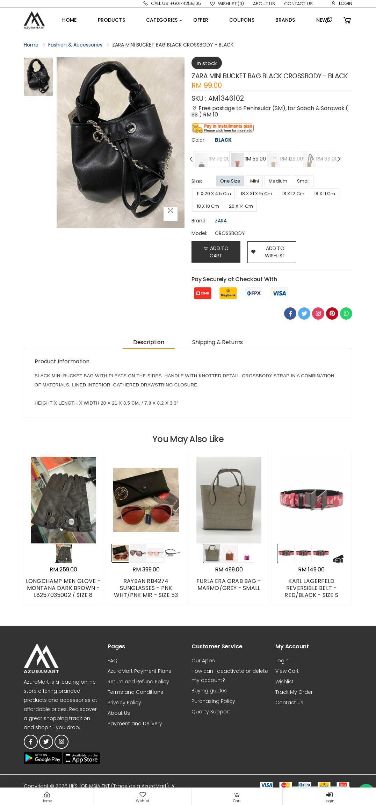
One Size (230, 181)
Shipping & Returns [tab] (217, 342)
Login (341, 3)
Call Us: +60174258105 (172, 3)
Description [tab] (148, 342)
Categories (162, 19)
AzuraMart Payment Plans (139, 671)
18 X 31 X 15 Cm (256, 193)
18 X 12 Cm (293, 193)
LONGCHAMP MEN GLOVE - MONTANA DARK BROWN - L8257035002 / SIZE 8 (63, 588)
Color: (198, 139)
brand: (199, 220)
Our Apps (203, 660)
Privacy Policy (124, 702)
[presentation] (191, 159)
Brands (285, 19)
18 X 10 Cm (208, 206)
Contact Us (298, 3)
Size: (196, 181)
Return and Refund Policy (138, 681)
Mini (254, 181)
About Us (264, 3)
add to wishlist (268, 252)
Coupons (241, 19)
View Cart (287, 671)
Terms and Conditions (135, 692)
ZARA (221, 220)
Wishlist (227, 3)
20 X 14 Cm (241, 206)
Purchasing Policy (213, 701)
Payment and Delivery (135, 723)
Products (111, 19)
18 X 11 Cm (324, 193)
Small (303, 181)
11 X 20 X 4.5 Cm (214, 193)
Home (69, 19)
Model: (199, 233)
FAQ (112, 660)
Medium (278, 181)
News (323, 19)
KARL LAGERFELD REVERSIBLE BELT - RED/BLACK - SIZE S (311, 588)
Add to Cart (216, 252)
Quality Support (210, 711)
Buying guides (209, 690)
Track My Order (294, 692)
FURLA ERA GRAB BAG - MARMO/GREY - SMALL (228, 584)
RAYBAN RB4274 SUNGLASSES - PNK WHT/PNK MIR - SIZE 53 (146, 588)
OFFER (200, 19)
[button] (329, 20)
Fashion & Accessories (75, 44)
